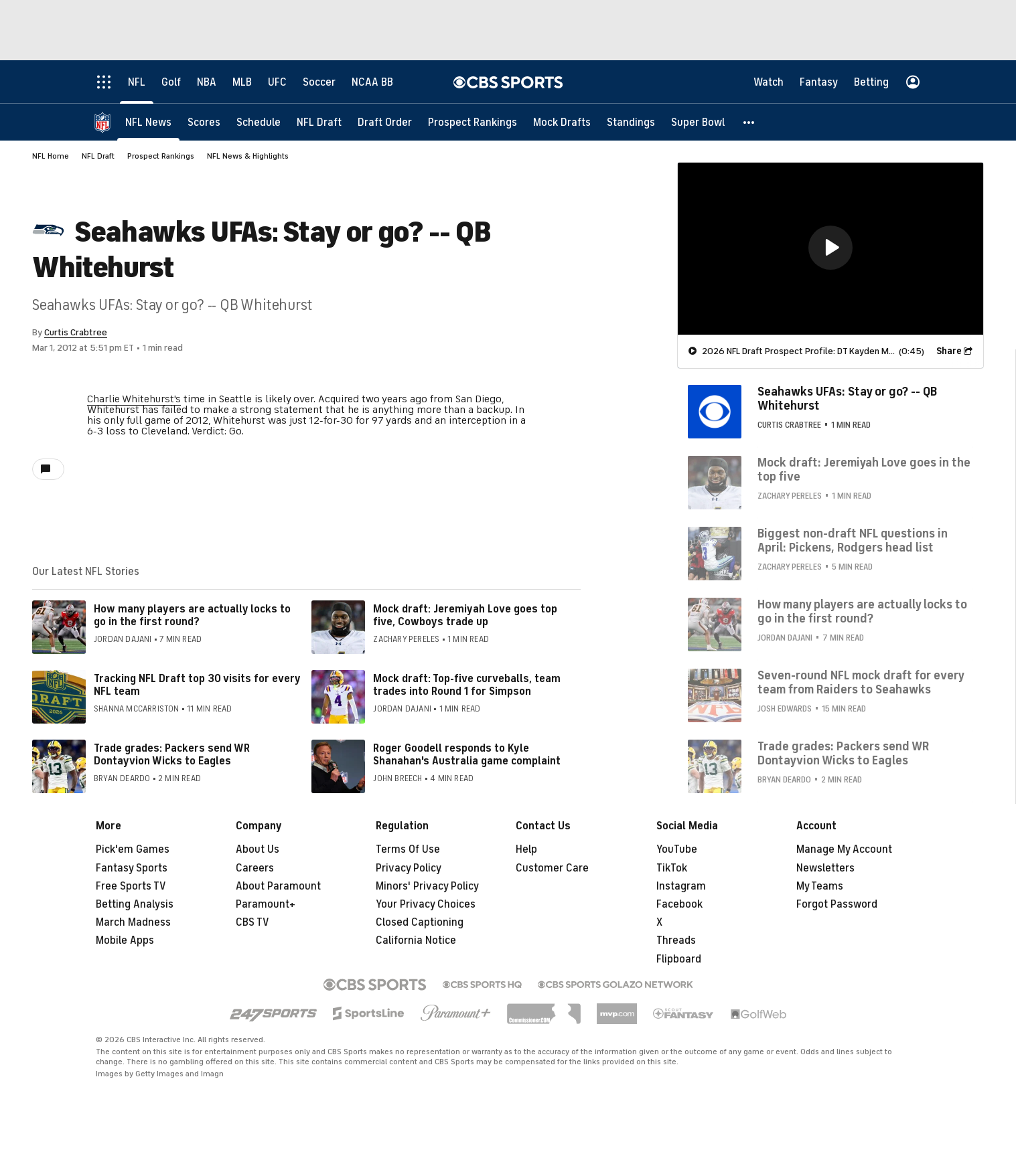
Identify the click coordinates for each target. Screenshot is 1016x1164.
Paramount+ (265, 904)
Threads (676, 940)
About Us (257, 849)
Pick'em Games (132, 849)
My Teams (819, 886)
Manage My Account (844, 849)
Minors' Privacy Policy (427, 886)
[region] (830, 249)
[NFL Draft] (319, 122)
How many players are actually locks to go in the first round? (192, 615)
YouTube (676, 849)
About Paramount (278, 886)
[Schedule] (258, 122)
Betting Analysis (134, 904)
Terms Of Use (408, 849)
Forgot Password (836, 904)
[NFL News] (148, 122)
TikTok (671, 868)
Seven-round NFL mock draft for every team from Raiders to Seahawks (860, 682)
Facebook (679, 904)
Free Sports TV (131, 886)
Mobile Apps (125, 940)
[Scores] (203, 122)
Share (949, 351)
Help (526, 849)
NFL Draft (98, 156)
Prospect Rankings (160, 156)
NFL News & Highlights (248, 156)
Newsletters (825, 868)
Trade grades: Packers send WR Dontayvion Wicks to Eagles (172, 755)
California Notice (416, 940)
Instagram (681, 886)
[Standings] (631, 122)
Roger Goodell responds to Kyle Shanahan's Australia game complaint (467, 755)
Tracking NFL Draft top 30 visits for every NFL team (197, 685)
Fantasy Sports (131, 868)
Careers (255, 868)
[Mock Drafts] (562, 122)
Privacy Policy (408, 868)
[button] (749, 122)
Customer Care (552, 868)
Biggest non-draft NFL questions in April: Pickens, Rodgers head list (852, 541)
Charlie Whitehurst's (134, 399)
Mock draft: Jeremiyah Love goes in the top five (863, 470)
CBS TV (252, 922)
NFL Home (50, 156)
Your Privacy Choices (426, 904)
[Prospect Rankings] (472, 122)
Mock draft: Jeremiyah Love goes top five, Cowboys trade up (465, 615)
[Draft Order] (385, 122)
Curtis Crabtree (75, 332)
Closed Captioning (419, 922)
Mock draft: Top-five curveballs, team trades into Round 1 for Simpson (467, 685)
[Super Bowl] (698, 122)
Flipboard (678, 959)
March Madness (133, 922)
